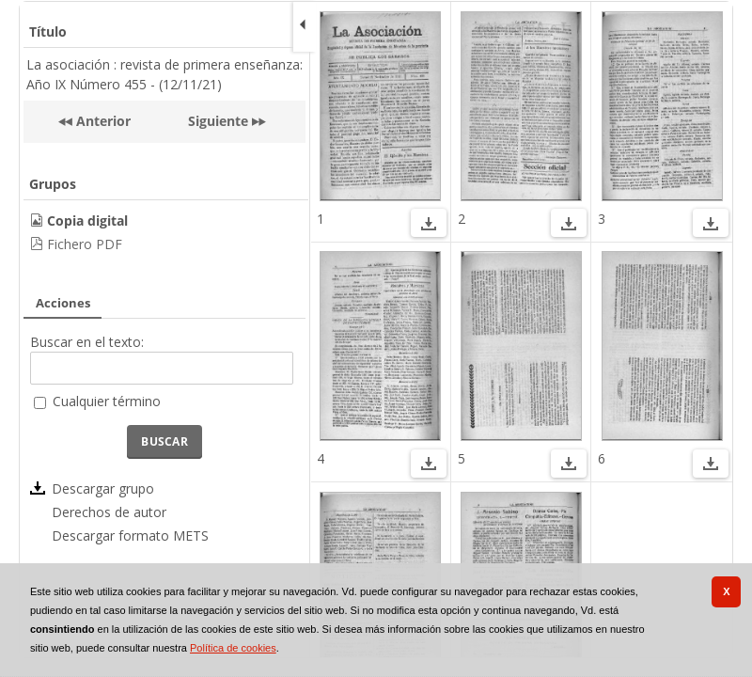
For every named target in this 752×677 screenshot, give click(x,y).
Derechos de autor (109, 512)
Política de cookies (233, 647)
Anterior (101, 121)
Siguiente (218, 121)
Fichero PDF (84, 244)
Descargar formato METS (130, 535)
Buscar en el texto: (87, 342)
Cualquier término (107, 401)
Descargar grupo (103, 488)
